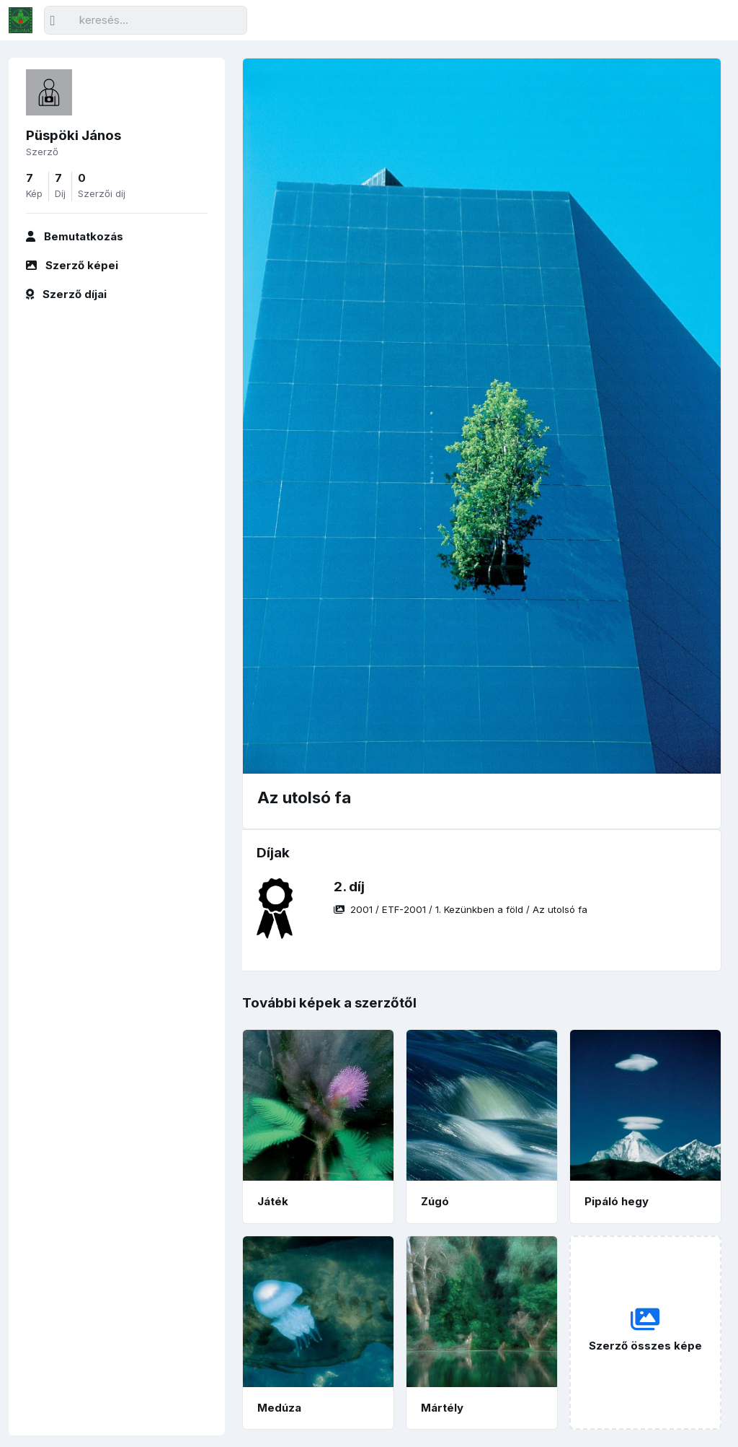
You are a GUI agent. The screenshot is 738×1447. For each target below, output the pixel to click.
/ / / (460, 909)
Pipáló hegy (616, 1201)
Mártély (442, 1408)
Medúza (279, 1408)
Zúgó (435, 1201)
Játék (272, 1201)
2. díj (349, 886)
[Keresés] (145, 20)
